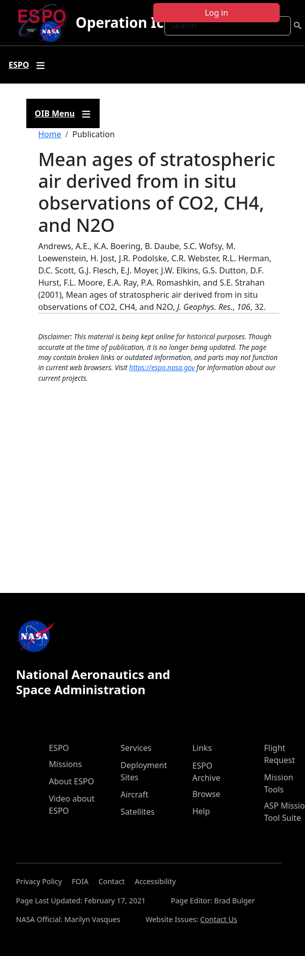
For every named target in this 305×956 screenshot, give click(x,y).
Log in (216, 12)
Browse (206, 794)
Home (50, 134)
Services (135, 747)
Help (201, 811)
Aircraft (134, 794)
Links (202, 747)
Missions (65, 764)
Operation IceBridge (146, 22)
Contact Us (218, 919)
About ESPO (71, 781)
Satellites (137, 811)
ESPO (59, 747)
